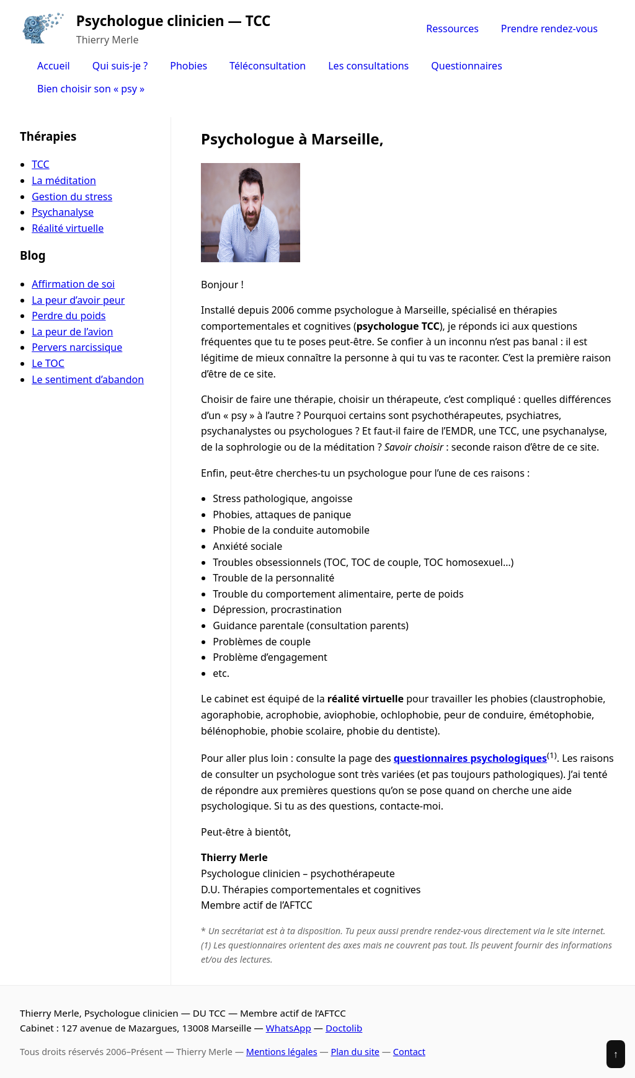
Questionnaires (466, 66)
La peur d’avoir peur (78, 300)
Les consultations (368, 66)
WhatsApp (288, 1028)
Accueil (53, 66)
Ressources (452, 28)
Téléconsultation (267, 66)
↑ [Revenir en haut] (615, 1054)
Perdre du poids (68, 315)
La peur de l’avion (72, 331)
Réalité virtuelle (68, 228)
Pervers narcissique (77, 347)
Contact (409, 1052)
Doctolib (344, 1028)
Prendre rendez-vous (549, 28)
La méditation (64, 180)
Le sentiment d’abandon (88, 379)
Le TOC (48, 363)
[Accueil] (43, 29)
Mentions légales (282, 1052)
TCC (40, 164)
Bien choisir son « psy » (90, 88)
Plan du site (355, 1052)
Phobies (188, 66)
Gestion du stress (72, 196)
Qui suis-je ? (120, 66)
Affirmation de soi (73, 284)
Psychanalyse (63, 212)
